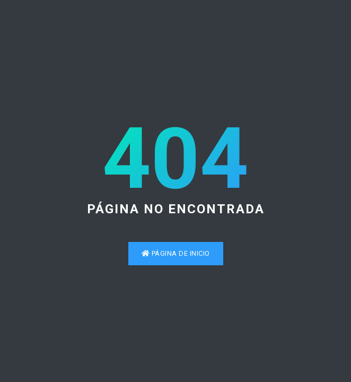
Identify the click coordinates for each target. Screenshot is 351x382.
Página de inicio (176, 253)
